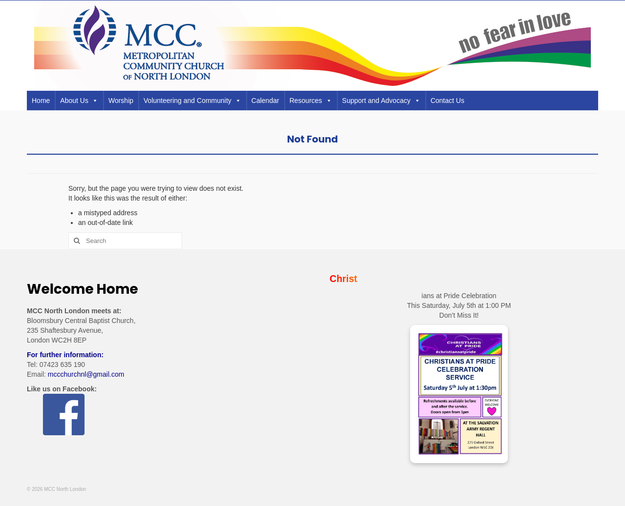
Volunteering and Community (192, 100)
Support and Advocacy (381, 100)
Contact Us (447, 100)
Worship (120, 100)
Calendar (265, 100)
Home (41, 100)
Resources (311, 100)
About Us (79, 100)
